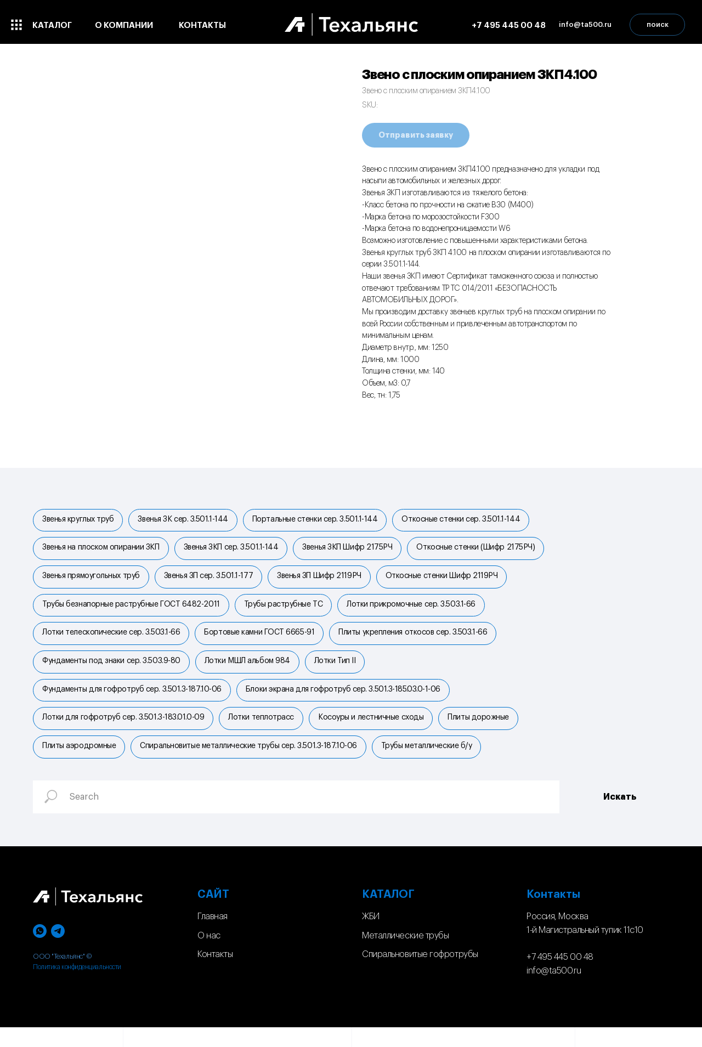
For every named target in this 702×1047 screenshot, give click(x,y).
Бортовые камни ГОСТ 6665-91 (262, 642)
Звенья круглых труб (79, 520)
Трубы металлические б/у (432, 764)
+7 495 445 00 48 (559, 976)
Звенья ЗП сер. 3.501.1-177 (211, 581)
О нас (208, 955)
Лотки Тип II (340, 673)
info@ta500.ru (553, 990)
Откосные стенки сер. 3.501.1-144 (468, 520)
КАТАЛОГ (388, 914)
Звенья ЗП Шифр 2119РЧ (324, 581)
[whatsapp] (40, 951)
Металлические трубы (405, 955)
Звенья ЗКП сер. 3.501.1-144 (234, 550)
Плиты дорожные (486, 734)
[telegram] (58, 951)
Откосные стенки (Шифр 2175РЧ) (483, 550)
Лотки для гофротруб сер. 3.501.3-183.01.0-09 (124, 734)
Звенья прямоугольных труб (92, 581)
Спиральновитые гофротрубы (420, 974)
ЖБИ (371, 936)
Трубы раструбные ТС (286, 612)
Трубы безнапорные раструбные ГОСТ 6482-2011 (132, 612)
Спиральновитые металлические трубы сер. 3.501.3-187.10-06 (251, 764)
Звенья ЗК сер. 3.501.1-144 (186, 520)
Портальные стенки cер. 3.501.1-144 (320, 520)
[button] (585, 25)
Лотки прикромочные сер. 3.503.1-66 (416, 612)
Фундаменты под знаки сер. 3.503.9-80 (112, 673)
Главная (212, 936)
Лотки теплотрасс (264, 734)
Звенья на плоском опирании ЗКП (102, 550)
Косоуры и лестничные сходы (376, 734)
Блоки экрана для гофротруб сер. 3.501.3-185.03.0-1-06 (346, 704)
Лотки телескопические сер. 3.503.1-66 (112, 642)
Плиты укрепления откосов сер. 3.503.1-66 (418, 642)
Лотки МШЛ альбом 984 (250, 673)
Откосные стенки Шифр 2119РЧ (449, 581)
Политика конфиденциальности (77, 986)
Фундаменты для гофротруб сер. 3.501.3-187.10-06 (133, 704)
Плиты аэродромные (80, 764)
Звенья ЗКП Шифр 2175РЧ (353, 550)
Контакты (215, 974)
